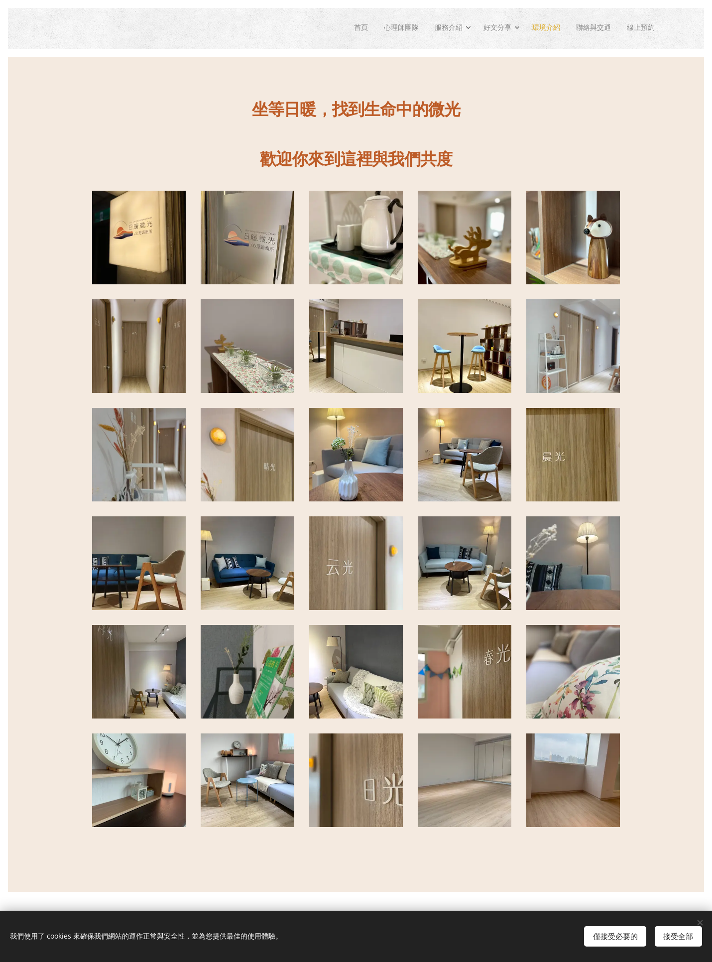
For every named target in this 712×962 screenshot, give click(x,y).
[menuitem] (342, 28)
